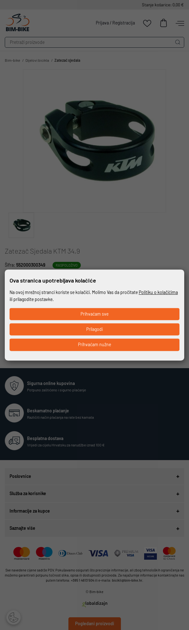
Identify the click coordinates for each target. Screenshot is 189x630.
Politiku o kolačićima (158, 292)
